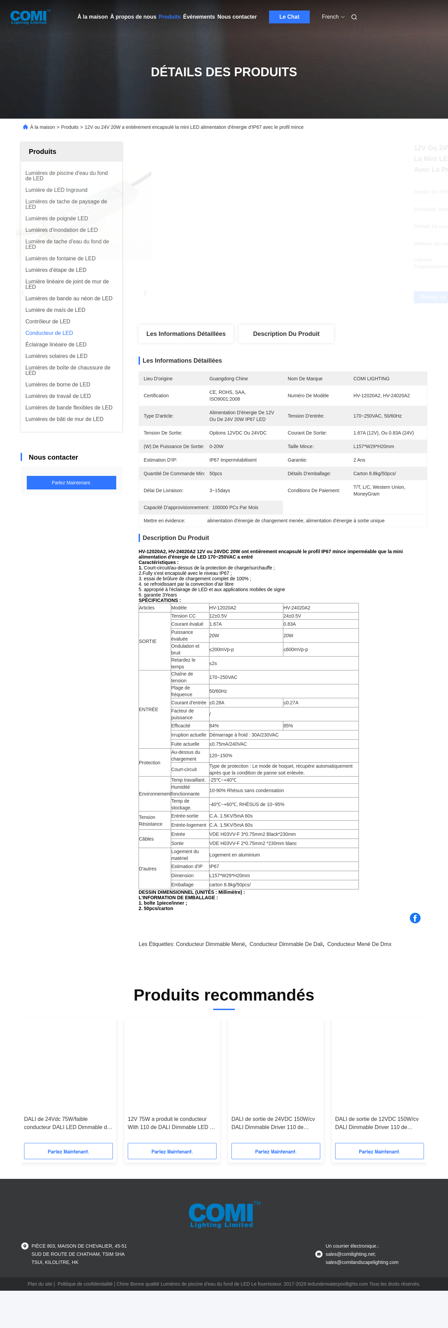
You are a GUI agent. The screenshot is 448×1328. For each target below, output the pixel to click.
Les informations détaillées (186, 333)
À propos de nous (133, 17)
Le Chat (290, 17)
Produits (170, 17)
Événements (199, 17)
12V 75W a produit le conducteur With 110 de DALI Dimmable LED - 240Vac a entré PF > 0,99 (169, 1147)
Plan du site (39, 1307)
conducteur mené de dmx (359, 968)
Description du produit (286, 333)
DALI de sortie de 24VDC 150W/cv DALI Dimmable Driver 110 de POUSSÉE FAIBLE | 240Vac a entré (274, 1147)
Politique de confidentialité (85, 1307)
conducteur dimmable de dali (286, 968)
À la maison (93, 17)
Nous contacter (237, 17)
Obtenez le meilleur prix (319, 297)
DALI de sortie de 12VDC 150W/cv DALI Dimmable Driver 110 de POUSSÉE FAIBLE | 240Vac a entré (378, 1147)
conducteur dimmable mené (210, 968)
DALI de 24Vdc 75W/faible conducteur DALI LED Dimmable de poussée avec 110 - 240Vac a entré (67, 1147)
